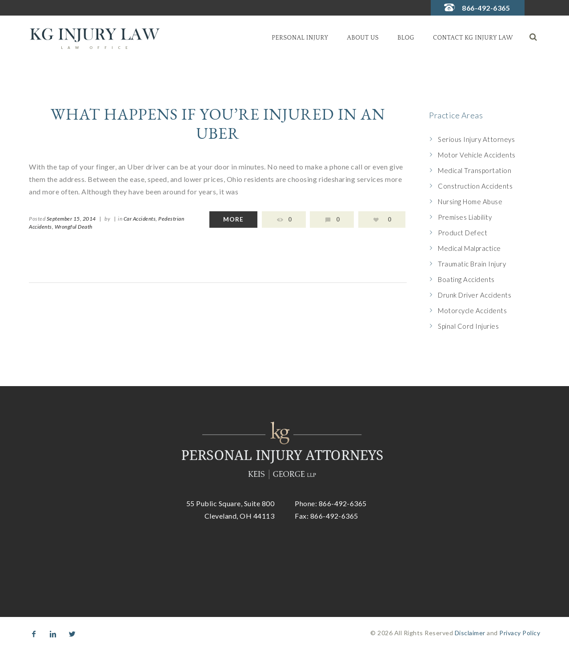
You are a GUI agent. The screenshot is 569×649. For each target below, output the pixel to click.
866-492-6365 (486, 8)
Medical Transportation (474, 170)
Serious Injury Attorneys (476, 139)
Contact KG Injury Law (473, 37)
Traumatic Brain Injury (472, 264)
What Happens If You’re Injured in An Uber (218, 124)
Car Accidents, (140, 218)
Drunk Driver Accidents (474, 295)
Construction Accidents (475, 186)
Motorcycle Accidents (472, 310)
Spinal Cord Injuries (468, 326)
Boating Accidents (466, 279)
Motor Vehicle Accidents (477, 155)
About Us (363, 37)
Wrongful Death (73, 226)
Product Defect (462, 233)
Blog (405, 37)
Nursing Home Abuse (470, 202)
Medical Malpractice (469, 248)
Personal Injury (300, 37)
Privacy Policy (519, 633)
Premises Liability (465, 217)
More (233, 219)
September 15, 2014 (71, 218)
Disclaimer (470, 633)
